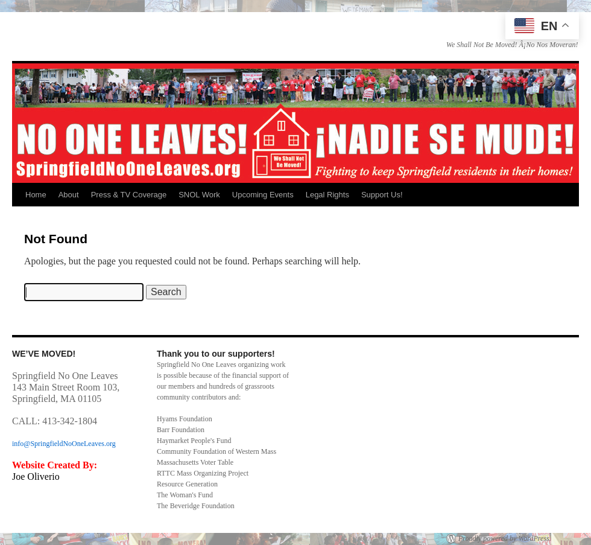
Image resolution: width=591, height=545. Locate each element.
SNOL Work (199, 194)
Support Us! (382, 194)
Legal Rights (327, 194)
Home (35, 194)
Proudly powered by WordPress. (504, 538)
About (68, 194)
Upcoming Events (263, 194)
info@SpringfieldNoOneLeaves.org (64, 443)
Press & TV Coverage (128, 194)
